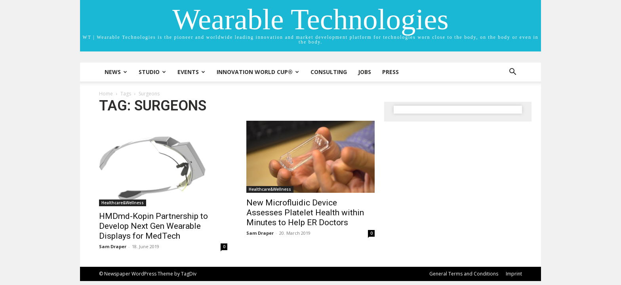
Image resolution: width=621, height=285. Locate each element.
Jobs (364, 72)
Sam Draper (112, 246)
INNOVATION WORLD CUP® (258, 72)
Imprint (514, 273)
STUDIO (152, 72)
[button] (512, 72)
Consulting (328, 72)
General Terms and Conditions (463, 273)
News (116, 72)
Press (390, 72)
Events (191, 72)
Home (106, 93)
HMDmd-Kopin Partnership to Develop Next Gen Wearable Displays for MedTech (153, 226)
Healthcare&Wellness (122, 202)
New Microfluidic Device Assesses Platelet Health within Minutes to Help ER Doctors (305, 212)
